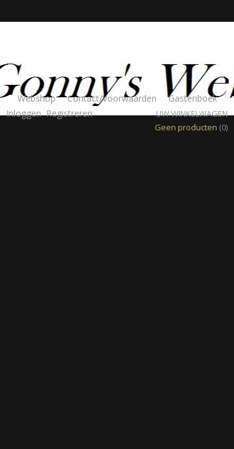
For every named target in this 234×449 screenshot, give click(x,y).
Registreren (69, 113)
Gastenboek (192, 98)
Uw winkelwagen (192, 113)
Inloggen (23, 113)
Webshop (36, 98)
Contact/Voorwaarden (112, 98)
